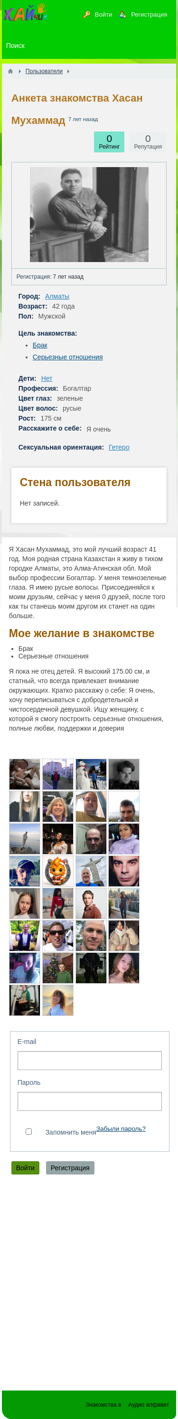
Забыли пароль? (121, 1128)
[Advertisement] (89, 1285)
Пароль (29, 1082)
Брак (40, 345)
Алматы (57, 296)
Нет (47, 378)
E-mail (27, 1041)
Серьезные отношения (68, 357)
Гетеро (119, 447)
